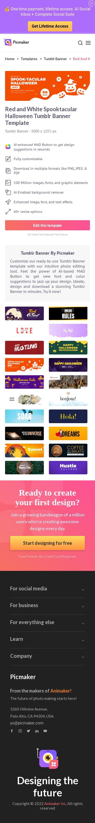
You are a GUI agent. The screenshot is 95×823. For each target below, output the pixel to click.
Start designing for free (47, 543)
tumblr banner (55, 59)
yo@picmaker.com (27, 723)
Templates (29, 59)
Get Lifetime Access (50, 26)
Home (9, 59)
